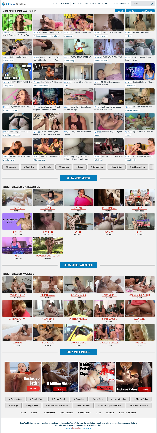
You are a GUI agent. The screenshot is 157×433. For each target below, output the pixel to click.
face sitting (69, 61)
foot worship (9, 160)
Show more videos (78, 178)
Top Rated (64, 4)
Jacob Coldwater (140, 286)
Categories (90, 4)
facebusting (16, 399)
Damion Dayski (41, 36)
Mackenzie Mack (109, 334)
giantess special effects (110, 405)
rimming (68, 36)
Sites (100, 4)
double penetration (48, 247)
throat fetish (59, 399)
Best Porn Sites (121, 4)
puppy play (33, 405)
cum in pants (37, 399)
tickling (99, 160)
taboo (128, 36)
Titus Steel (140, 334)
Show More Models (78, 352)
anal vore (98, 399)
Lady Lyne (140, 310)
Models (108, 4)
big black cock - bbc (12, 135)
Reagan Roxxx (78, 286)
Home (13, 2)
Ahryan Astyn (17, 310)
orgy (98, 135)
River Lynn (55, 36)
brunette (47, 167)
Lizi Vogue (48, 334)
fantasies (79, 399)
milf (17, 247)
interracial (11, 167)
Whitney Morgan (78, 310)
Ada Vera (109, 286)
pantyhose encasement (57, 405)
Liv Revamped (101, 36)
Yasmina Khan (17, 286)
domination (8, 61)
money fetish (142, 399)
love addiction (119, 399)
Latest (55, 4)
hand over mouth (41, 86)
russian (109, 223)
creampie (64, 167)
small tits (29, 167)
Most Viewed (77, 4)
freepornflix (76, 428)
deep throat (8, 86)
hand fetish (130, 160)
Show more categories (78, 265)
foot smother (84, 405)
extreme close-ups (139, 405)
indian (17, 199)
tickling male (40, 160)
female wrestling (133, 110)
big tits (17, 223)
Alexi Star (48, 310)
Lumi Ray (17, 334)
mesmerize (130, 86)
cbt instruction (101, 61)
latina (78, 223)
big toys (14, 405)
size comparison (10, 110)
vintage (78, 199)
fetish (140, 223)
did (66, 86)
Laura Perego (78, 334)
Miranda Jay (48, 286)
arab (48, 199)
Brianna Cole (109, 310)
